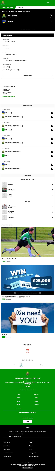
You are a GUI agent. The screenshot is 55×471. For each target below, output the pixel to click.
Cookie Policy (7, 456)
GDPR (30, 449)
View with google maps (9, 96)
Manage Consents (34, 456)
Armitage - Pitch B (11, 54)
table (33, 28)
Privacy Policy (32, 453)
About (30, 442)
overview (22, 28)
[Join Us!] (27, 318)
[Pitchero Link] (27, 429)
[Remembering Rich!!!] (27, 242)
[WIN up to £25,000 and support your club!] (27, 280)
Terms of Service (8, 453)
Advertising (7, 445)
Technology (7, 449)
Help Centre (7, 442)
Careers (31, 445)
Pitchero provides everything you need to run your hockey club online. (27, 431)
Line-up (29, 28)
